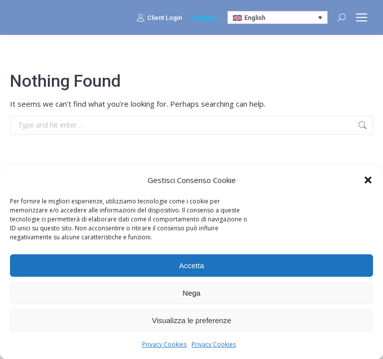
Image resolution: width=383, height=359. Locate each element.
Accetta (191, 265)
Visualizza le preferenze (191, 320)
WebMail (204, 17)
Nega (191, 293)
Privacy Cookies (164, 344)
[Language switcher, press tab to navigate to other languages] (277, 17)
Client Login (159, 17)
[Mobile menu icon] (362, 17)
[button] (368, 180)
